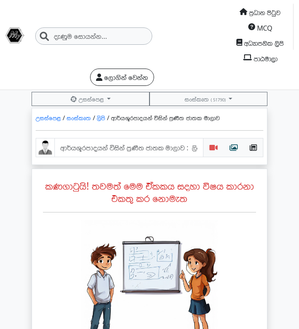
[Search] (93, 36)
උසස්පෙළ (88, 99)
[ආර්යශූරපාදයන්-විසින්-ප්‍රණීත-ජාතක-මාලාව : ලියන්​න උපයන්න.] (128, 147)
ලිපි (102, 117)
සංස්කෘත (206, 99)
